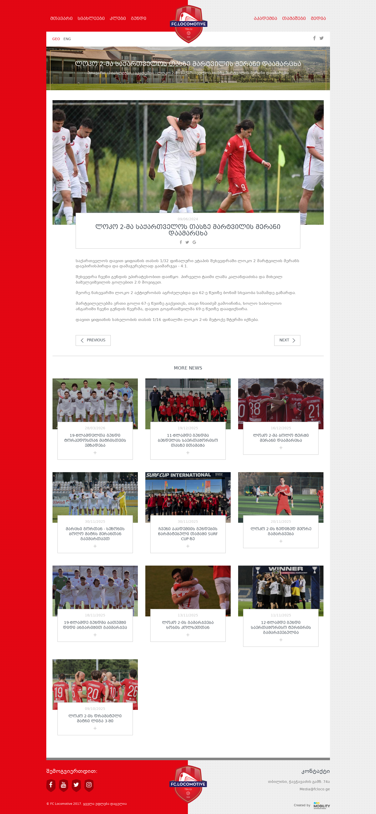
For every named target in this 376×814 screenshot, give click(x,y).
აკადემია (265, 18)
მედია (318, 18)
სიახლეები (91, 18)
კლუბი (118, 18)
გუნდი (138, 18)
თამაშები (294, 18)
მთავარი (61, 18)
